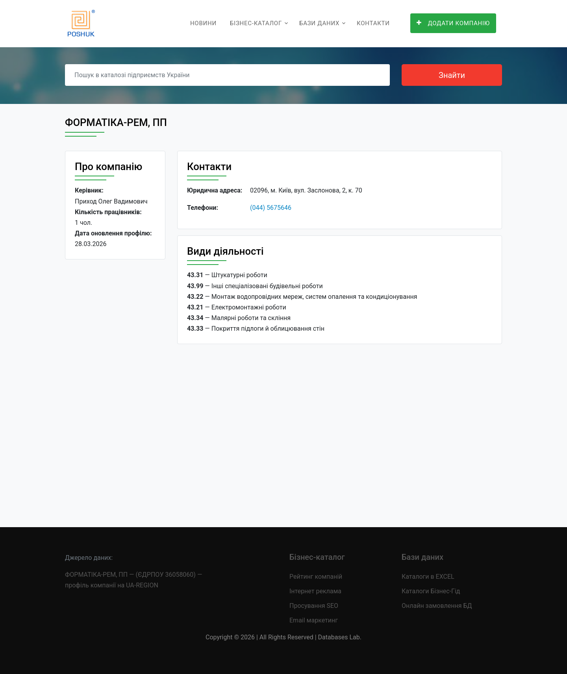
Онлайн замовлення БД (437, 605)
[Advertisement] (115, 387)
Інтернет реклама (315, 591)
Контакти (373, 23)
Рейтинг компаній (315, 576)
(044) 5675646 (270, 207)
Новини (203, 23)
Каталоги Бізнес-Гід (431, 591)
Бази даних (319, 23)
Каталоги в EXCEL (428, 576)
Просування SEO (313, 605)
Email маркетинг (313, 620)
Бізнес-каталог (256, 23)
